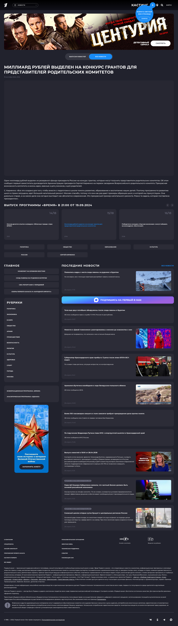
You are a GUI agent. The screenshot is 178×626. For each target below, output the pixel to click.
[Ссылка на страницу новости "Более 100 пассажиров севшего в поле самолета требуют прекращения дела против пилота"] (117, 418)
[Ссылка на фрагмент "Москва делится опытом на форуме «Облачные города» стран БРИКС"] (31, 224)
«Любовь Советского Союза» (150, 577)
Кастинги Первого (10, 557)
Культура (154, 247)
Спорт (9, 365)
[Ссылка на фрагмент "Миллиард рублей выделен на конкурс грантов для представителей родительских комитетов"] (89, 224)
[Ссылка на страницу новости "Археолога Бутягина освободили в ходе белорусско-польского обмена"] (117, 394)
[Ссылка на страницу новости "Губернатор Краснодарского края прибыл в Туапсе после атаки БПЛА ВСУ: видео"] (117, 366)
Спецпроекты (9, 544)
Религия (10, 348)
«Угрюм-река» (17, 579)
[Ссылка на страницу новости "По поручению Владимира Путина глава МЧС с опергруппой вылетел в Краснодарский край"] (117, 437)
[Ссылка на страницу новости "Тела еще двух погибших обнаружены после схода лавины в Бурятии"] (117, 314)
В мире (10, 320)
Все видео (7, 562)
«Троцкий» (34, 579)
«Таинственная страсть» (66, 579)
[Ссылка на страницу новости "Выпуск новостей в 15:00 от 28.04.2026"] (117, 461)
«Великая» (42, 579)
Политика (24, 247)
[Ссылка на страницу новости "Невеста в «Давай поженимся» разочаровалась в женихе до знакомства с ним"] (117, 338)
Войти (169, 5)
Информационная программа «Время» (23, 391)
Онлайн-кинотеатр (10, 548)
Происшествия (13, 337)
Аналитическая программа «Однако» (23, 396)
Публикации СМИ (68, 557)
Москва (10, 377)
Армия (9, 331)
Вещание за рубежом (154, 540)
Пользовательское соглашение (73, 539)
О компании (8, 539)
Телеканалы (101, 599)
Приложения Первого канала (14, 553)
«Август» (136, 577)
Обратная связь (67, 544)
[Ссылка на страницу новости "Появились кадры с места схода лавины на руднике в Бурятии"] (117, 281)
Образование (110, 247)
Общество (67, 247)
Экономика (12, 314)
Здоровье (11, 360)
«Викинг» (26, 579)
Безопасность (13, 343)
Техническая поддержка (70, 548)
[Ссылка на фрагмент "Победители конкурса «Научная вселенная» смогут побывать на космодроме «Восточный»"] (146, 224)
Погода (10, 371)
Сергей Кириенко (67, 255)
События (65, 553)
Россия (24, 255)
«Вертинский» (52, 579)
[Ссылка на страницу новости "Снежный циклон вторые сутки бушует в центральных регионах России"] (117, 518)
